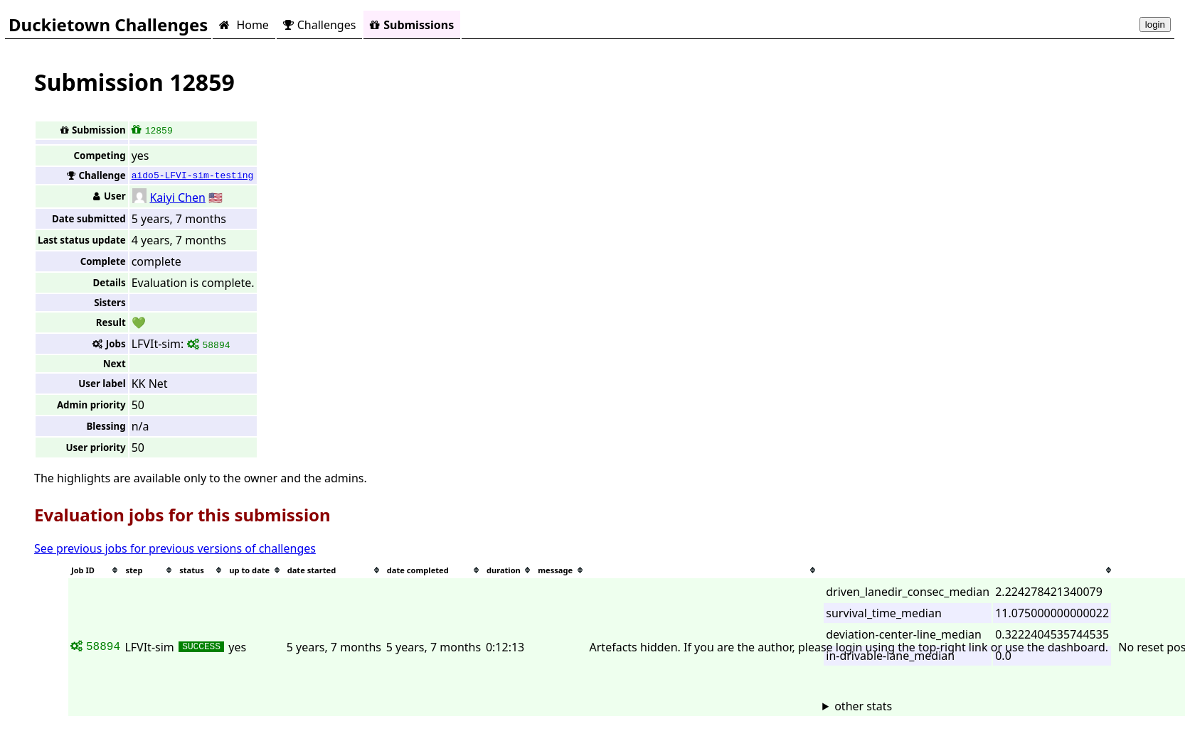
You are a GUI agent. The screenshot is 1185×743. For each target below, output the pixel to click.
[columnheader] (95, 570)
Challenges (319, 25)
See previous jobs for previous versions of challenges (175, 548)
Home (243, 25)
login (1155, 24)
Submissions (412, 25)
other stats (863, 706)
